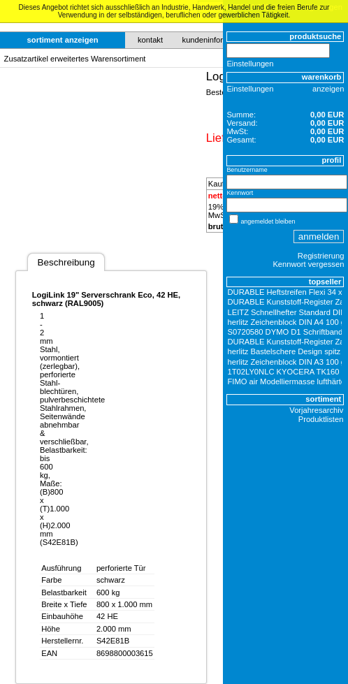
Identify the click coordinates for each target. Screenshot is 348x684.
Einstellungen (249, 63)
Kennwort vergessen (308, 264)
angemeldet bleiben (267, 221)
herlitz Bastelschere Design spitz (284, 351)
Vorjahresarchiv (316, 410)
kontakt (150, 40)
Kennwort (239, 192)
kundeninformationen (219, 40)
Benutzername (246, 169)
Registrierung (321, 256)
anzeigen (328, 89)
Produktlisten (321, 419)
